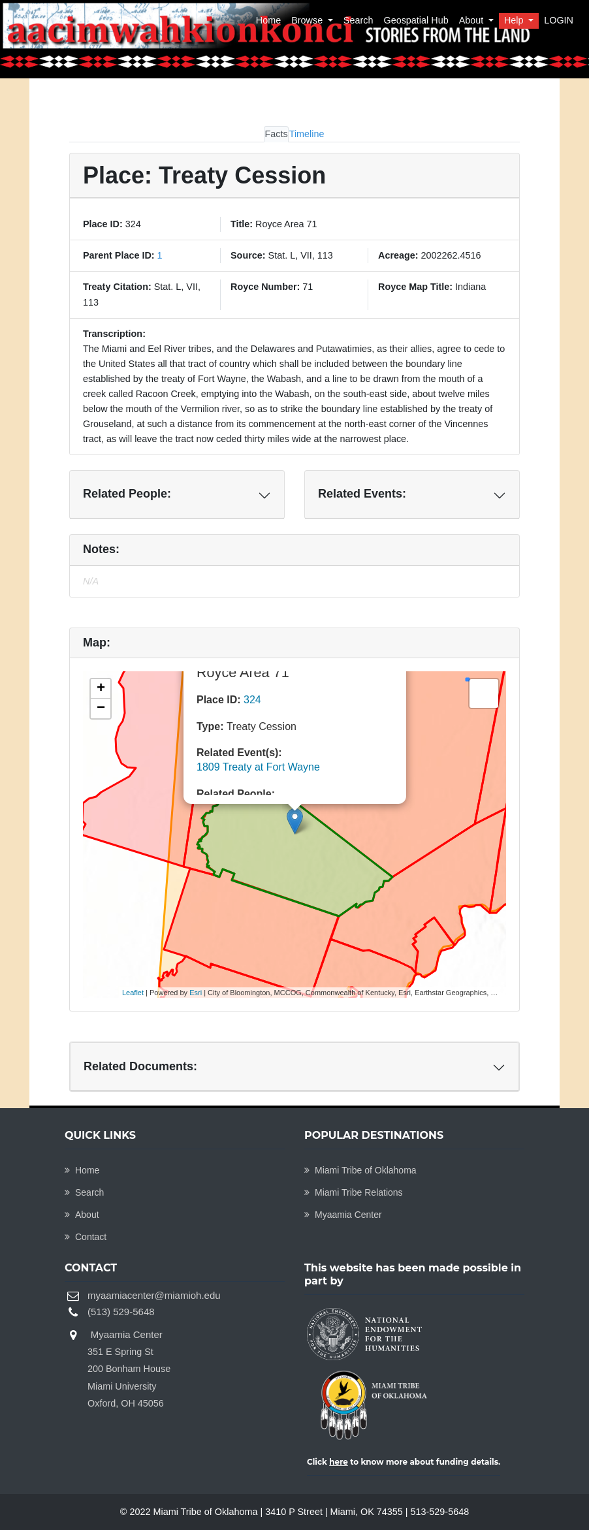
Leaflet (133, 992)
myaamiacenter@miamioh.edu (154, 1295)
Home (268, 20)
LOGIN (558, 20)
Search (358, 20)
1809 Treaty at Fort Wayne (258, 767)
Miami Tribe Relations (353, 1192)
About (472, 20)
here (338, 1462)
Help (515, 20)
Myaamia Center (343, 1214)
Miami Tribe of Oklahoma (360, 1170)
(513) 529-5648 (121, 1311)
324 (252, 699)
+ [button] (101, 689)
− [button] (101, 708)
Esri (195, 992)
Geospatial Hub (415, 20)
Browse (308, 20)
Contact (85, 1237)
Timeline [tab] (307, 134)
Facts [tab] (275, 134)
